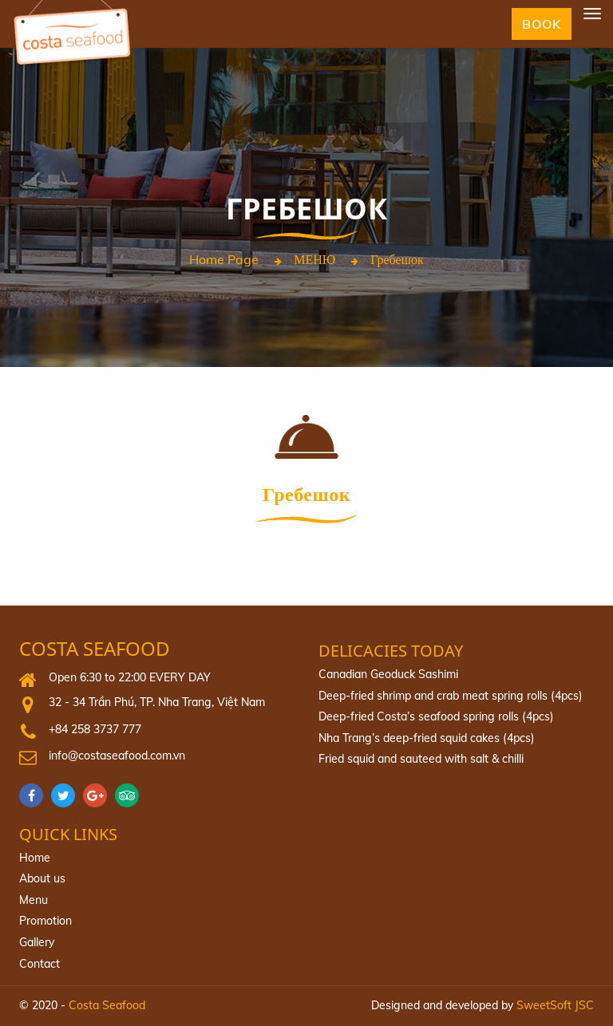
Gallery (36, 942)
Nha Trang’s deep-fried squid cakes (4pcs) (426, 738)
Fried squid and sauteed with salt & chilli (421, 759)
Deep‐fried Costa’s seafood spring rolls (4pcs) (436, 716)
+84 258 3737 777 (95, 729)
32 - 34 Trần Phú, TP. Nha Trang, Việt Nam (157, 702)
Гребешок (396, 260)
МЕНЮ (314, 260)
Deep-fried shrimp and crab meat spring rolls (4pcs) (450, 696)
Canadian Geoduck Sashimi (388, 674)
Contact (39, 964)
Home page (224, 260)
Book (541, 24)
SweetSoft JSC (555, 1005)
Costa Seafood (94, 649)
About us (42, 878)
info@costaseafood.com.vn (117, 755)
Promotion (45, 921)
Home (34, 857)
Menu (33, 900)
